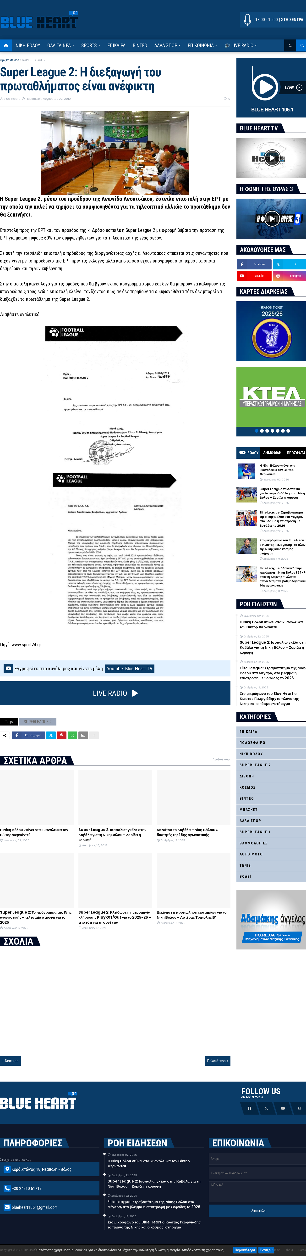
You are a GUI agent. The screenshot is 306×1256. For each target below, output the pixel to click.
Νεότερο (11, 1061)
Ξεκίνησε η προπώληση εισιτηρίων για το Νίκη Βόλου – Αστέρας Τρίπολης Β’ (192, 915)
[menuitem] (6, 45)
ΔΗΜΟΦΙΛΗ (272, 453)
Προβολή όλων (221, 759)
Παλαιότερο (216, 1061)
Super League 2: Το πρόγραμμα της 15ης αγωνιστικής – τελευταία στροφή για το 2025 (35, 917)
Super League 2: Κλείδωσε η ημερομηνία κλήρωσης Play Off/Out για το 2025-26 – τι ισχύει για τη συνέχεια (114, 917)
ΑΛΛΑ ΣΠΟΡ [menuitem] (165, 45)
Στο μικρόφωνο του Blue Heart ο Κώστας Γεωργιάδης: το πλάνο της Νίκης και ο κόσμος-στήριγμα (154, 1225)
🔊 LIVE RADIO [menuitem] (238, 45)
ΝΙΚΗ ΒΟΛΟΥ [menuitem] (28, 45)
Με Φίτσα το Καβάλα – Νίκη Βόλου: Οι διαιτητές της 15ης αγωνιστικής (188, 832)
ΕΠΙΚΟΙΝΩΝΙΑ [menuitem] (201, 45)
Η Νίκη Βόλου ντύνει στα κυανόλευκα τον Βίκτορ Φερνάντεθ (34, 832)
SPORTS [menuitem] (89, 45)
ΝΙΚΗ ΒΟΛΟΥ (248, 453)
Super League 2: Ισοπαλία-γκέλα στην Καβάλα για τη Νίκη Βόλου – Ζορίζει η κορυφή (112, 834)
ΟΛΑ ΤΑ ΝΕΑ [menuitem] (59, 45)
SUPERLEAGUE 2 (33, 60)
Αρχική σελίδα (9, 60)
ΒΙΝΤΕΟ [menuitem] (140, 45)
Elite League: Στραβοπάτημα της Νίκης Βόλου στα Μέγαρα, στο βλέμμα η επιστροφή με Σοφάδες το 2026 (154, 1204)
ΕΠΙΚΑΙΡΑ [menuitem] (116, 45)
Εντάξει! (266, 1250)
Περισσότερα (245, 1250)
